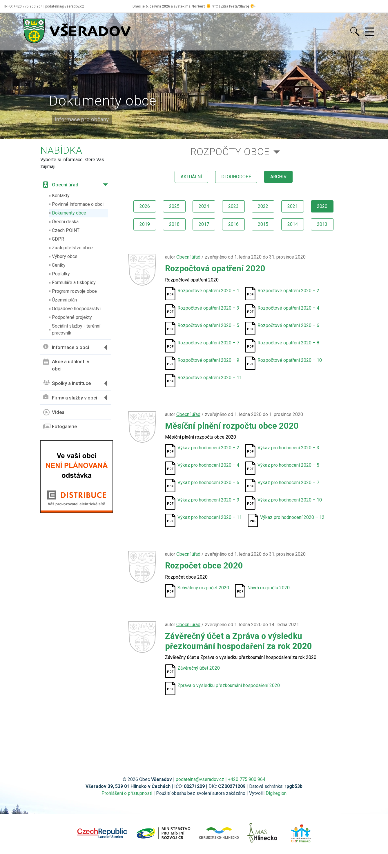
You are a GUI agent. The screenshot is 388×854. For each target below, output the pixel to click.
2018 (174, 224)
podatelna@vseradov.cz (200, 779)
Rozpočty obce (230, 151)
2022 (263, 206)
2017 (204, 224)
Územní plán (64, 300)
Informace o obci (66, 347)
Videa (53, 412)
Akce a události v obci (66, 365)
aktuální (191, 176)
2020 (322, 206)
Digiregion (276, 793)
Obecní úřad (60, 184)
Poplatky (61, 274)
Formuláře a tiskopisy (74, 282)
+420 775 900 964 (246, 779)
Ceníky (59, 265)
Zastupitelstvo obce (72, 247)
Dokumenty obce (69, 213)
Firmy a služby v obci (70, 398)
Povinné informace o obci (78, 204)
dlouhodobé (236, 176)
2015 (263, 224)
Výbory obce (64, 256)
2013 (322, 224)
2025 (174, 206)
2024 (204, 206)
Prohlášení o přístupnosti (126, 793)
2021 (292, 206)
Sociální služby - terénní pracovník (76, 329)
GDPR (58, 239)
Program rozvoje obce (74, 291)
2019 (144, 224)
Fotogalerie (60, 427)
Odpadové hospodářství (76, 308)
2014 (292, 224)
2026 (144, 206)
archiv (278, 176)
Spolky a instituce (67, 383)
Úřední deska (65, 221)
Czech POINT (65, 230)
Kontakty (61, 195)
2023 (233, 206)
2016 (233, 224)
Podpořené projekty (72, 317)
